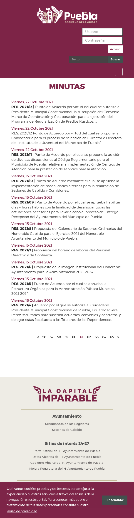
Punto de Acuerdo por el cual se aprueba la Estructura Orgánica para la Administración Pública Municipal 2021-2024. (63, 289)
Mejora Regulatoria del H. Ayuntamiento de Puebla (67, 468)
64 (104, 337)
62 (89, 337)
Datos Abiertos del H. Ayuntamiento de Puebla (67, 457)
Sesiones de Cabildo (67, 429)
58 (59, 337)
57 (51, 337)
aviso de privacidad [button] (22, 511)
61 (81, 337)
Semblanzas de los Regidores (67, 424)
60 (74, 337)
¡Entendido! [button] (114, 500)
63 (97, 337)
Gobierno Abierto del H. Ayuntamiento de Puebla (66, 462)
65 (112, 337)
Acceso (115, 49)
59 (66, 337)
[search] (88, 59)
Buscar (115, 59)
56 (44, 337)
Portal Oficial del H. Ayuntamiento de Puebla (67, 451)
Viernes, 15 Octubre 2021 (31, 176)
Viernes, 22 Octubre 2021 (32, 102)
